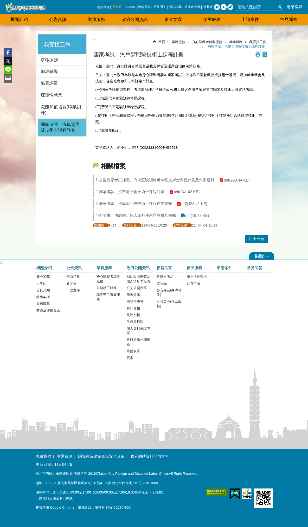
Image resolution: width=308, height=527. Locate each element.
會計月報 (133, 308)
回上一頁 (256, 239)
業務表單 (133, 351)
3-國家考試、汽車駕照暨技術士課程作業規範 (134, 204)
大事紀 (41, 283)
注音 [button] (265, 54)
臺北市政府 (192, 7)
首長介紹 (43, 290)
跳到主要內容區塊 (2, 2)
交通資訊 (64, 456)
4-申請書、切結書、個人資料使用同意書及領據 (136, 215)
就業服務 (236, 42)
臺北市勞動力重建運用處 (25, 7)
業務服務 (178, 42)
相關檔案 (113, 166)
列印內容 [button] (258, 54)
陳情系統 (144, 7)
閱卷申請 (193, 283)
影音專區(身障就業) (169, 292)
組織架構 (43, 297)
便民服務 (194, 268)
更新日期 (43, 464)
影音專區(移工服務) (169, 303)
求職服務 (49, 59)
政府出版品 (165, 277)
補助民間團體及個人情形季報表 (138, 279)
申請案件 (250, 19)
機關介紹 (44, 268)
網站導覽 (103, 7)
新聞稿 (71, 283)
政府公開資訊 (138, 268)
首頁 (161, 42)
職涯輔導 (49, 71)
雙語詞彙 (175, 7)
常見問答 (160, 7)
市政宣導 (73, 290)
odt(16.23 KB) (197, 216)
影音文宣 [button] (173, 19)
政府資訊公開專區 (138, 342)
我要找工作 (57, 45)
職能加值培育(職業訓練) (61, 109)
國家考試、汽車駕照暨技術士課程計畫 (60, 127)
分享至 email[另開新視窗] (8, 78)
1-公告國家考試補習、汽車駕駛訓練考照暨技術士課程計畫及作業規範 (155, 180)
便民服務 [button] (211, 19)
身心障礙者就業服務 (207, 42)
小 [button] (217, 7)
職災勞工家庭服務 (108, 297)
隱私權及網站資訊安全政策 (101, 456)
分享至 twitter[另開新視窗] (8, 61)
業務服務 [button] (96, 19)
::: (37, 33)
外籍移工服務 (106, 288)
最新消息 (73, 277)
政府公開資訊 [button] (135, 19)
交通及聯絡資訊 (48, 310)
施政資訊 (133, 295)
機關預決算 (135, 301)
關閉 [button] (261, 256)
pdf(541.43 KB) (186, 192)
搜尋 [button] (280, 7)
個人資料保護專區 (138, 330)
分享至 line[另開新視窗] (8, 69)
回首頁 (117, 7)
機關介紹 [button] (19, 19)
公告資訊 (74, 268)
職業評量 (49, 83)
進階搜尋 (294, 7)
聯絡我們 (43, 456)
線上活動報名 (197, 277)
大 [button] (230, 7)
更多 (130, 358)
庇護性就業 (51, 95)
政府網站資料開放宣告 (149, 456)
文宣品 (162, 283)
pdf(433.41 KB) (194, 204)
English (130, 7)
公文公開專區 (137, 288)
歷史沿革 (43, 277)
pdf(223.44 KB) (237, 180)
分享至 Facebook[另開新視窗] (8, 52)
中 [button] (224, 7)
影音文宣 (164, 268)
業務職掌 (43, 304)
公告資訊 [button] (57, 19)
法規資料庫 (135, 322)
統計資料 (133, 315)
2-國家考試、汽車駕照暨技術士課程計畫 (130, 192)
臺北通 (208, 7)
